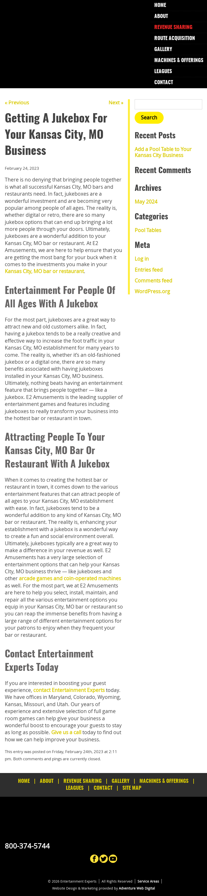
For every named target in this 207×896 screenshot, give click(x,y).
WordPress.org (152, 291)
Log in (142, 258)
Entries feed (149, 269)
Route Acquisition (174, 38)
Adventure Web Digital (137, 888)
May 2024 (146, 201)
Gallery (163, 49)
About (161, 16)
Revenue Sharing (173, 27)
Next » (116, 102)
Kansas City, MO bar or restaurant (44, 271)
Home (160, 5)
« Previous (17, 102)
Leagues (163, 71)
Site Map (131, 788)
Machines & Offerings (178, 60)
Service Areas (148, 881)
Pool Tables (148, 230)
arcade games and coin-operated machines (70, 578)
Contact (163, 82)
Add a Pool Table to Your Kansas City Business (163, 152)
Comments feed (153, 280)
